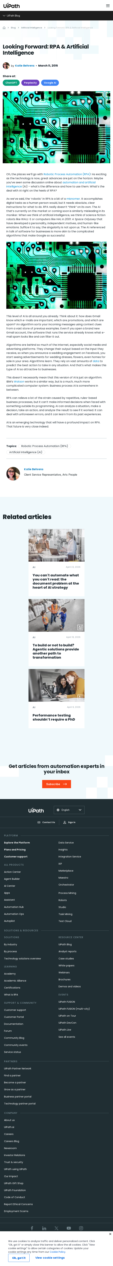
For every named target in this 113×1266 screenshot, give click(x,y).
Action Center (12, 872)
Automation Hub (14, 907)
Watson (19, 382)
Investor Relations (14, 1155)
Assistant (9, 900)
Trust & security (13, 1162)
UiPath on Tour (67, 1015)
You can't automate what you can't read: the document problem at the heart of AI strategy (56, 581)
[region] (56, 1248)
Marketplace (66, 870)
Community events (15, 1045)
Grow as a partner (14, 1089)
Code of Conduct (14, 1197)
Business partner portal (17, 1096)
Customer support (15, 856)
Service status (12, 1052)
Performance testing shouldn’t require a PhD (54, 717)
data (96, 361)
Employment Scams (16, 1211)
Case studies (66, 958)
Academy (10, 973)
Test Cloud (65, 921)
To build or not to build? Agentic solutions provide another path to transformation (56, 651)
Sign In (69, 822)
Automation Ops (14, 914)
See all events (67, 1037)
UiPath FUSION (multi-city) (74, 1008)
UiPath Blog (65, 944)
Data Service (66, 842)
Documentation (13, 1024)
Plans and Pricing (15, 849)
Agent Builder (12, 879)
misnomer (73, 199)
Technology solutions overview (22, 958)
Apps (7, 893)
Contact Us (46, 822)
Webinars (64, 972)
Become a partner (15, 1082)
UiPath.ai (9, 1127)
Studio (62, 907)
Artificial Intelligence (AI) (25, 452)
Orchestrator (66, 884)
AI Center (9, 886)
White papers (66, 965)
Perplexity (30, 82)
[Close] (110, 1234)
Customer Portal (14, 1017)
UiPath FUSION (67, 1002)
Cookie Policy (57, 1252)
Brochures (64, 979)
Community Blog (14, 1038)
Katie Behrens (24, 66)
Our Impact (11, 1176)
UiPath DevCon (67, 1022)
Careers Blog (11, 1141)
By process (10, 951)
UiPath (65, 1029)
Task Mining (65, 914)
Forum (8, 1031)
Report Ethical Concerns (18, 1204)
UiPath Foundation (15, 1190)
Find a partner (12, 1075)
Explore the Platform (17, 842)
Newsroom (10, 1148)
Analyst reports (67, 951)
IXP (60, 863)
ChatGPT (11, 82)
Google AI (50, 82)
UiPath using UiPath (15, 1169)
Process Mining (67, 893)
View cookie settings (50, 1258)
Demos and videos (70, 986)
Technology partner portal (20, 1103)
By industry (10, 944)
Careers (8, 1134)
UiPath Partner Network (17, 1068)
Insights (63, 849)
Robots (63, 900)
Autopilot (9, 921)
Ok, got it (19, 1258)
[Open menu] (108, 6)
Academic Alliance (15, 980)
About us (9, 1120)
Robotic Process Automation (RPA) (67, 174)
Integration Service (70, 856)
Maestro (63, 877)
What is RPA (11, 994)
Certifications (12, 987)
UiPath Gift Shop (13, 1183)
